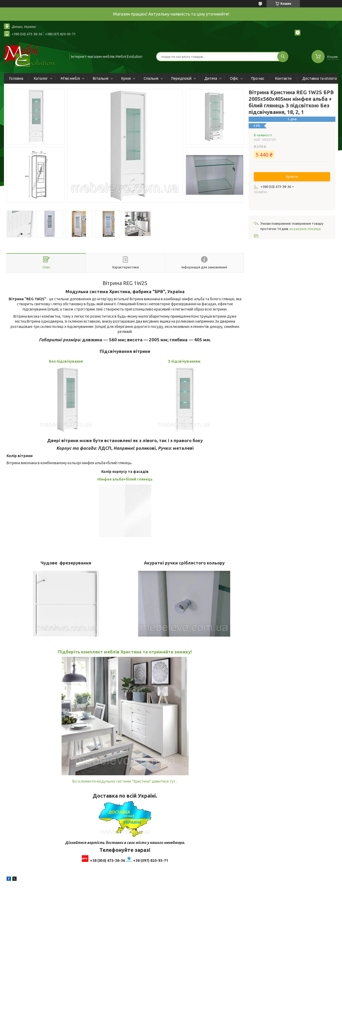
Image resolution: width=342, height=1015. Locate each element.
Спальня (151, 78)
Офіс (234, 78)
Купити (292, 176)
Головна (16, 78)
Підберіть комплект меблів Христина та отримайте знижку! (125, 651)
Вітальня (100, 78)
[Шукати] (282, 56)
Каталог (41, 78)
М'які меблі (70, 78)
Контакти (283, 78)
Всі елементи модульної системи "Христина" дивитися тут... (125, 781)
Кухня (126, 78)
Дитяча (210, 78)
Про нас (257, 78)
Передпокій (181, 78)
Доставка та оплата (319, 78)
